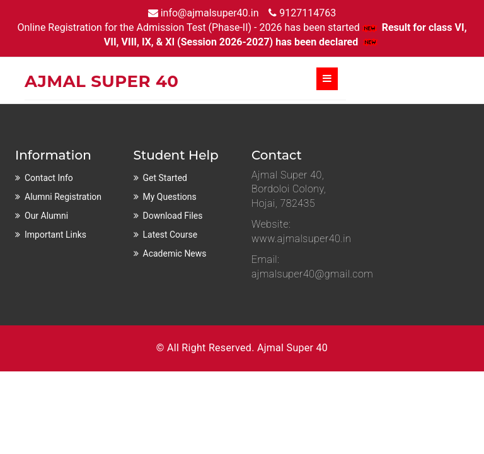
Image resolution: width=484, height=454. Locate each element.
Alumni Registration (63, 197)
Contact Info (49, 178)
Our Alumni (46, 216)
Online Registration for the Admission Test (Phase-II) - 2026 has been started (198, 27)
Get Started (165, 178)
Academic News (175, 253)
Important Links (55, 235)
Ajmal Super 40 (292, 348)
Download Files (173, 216)
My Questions (170, 197)
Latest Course (170, 235)
